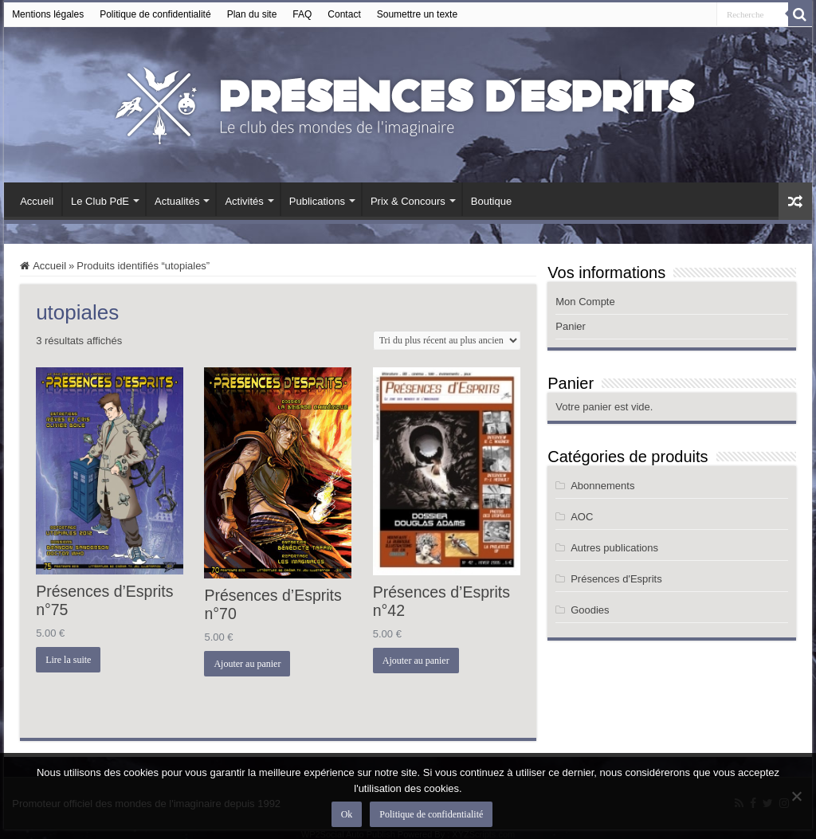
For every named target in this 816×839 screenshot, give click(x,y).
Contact (344, 14)
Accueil (36, 201)
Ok (347, 814)
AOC (582, 517)
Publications (317, 201)
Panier (570, 326)
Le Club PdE (100, 201)
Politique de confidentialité (155, 14)
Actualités (177, 201)
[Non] (796, 796)
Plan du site (252, 14)
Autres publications (614, 548)
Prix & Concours (408, 201)
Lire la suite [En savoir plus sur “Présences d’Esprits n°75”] (68, 659)
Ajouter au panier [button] (247, 663)
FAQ (302, 14)
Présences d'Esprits (616, 579)
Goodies (590, 610)
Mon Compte (584, 302)
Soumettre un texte (417, 14)
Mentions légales (48, 14)
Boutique (491, 201)
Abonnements (602, 486)
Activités (244, 201)
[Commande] (446, 340)
